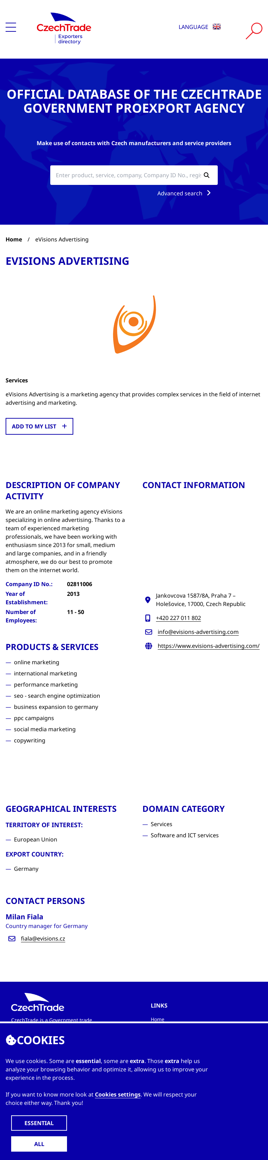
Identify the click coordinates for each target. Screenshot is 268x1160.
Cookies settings (118, 1094)
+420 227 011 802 (178, 618)
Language (200, 27)
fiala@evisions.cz (43, 938)
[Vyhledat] (254, 31)
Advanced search (185, 193)
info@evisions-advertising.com (198, 632)
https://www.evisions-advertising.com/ (209, 646)
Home (14, 239)
